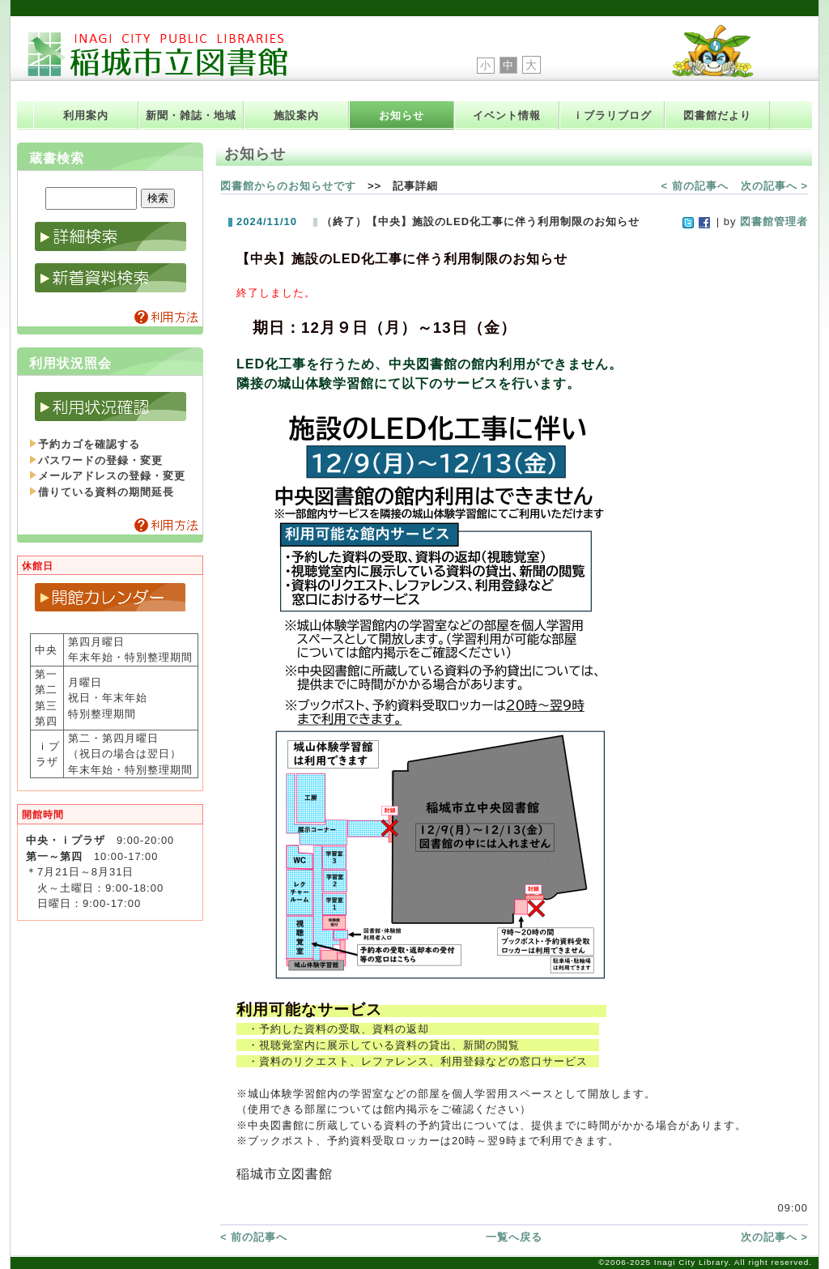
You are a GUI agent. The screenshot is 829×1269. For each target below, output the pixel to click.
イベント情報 (507, 115)
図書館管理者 (774, 221)
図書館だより (717, 115)
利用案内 (85, 115)
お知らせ (401, 115)
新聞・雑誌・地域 (191, 115)
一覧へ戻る (514, 1237)
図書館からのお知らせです (288, 186)
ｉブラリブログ (612, 115)
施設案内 (296, 115)
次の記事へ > (774, 186)
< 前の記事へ (695, 186)
